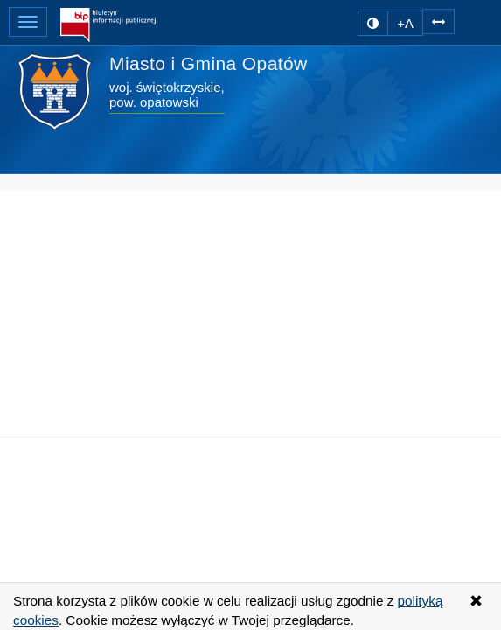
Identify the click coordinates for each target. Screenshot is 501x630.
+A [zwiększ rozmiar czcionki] (405, 23)
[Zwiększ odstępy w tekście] (438, 20)
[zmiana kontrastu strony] (373, 23)
